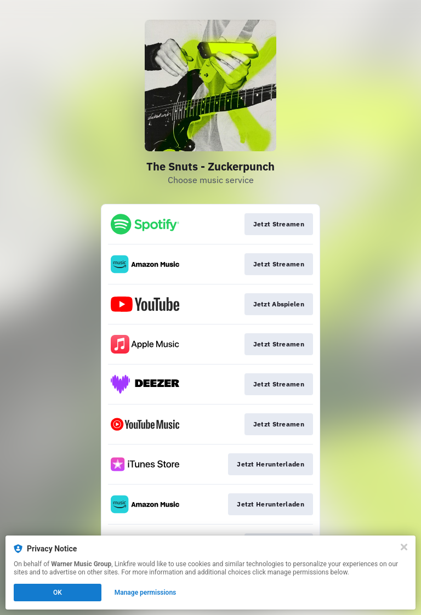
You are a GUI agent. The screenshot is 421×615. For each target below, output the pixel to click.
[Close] (404, 547)
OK (57, 592)
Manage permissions (146, 592)
